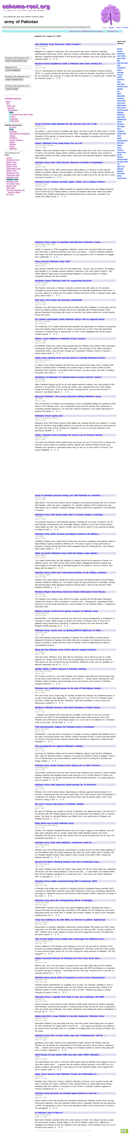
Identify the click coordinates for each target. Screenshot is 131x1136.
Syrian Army (11, 186)
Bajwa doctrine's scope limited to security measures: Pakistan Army (69, 1016)
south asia (11, 106)
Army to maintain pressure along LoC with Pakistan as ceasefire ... (69, 495)
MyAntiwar (120, 112)
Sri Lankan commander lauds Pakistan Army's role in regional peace (69, 319)
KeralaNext (120, 98)
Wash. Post (120, 166)
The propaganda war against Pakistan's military (59, 746)
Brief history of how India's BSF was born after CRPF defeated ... (68, 1055)
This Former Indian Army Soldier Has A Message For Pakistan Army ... (70, 939)
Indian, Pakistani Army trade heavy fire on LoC (58, 143)
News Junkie (121, 117)
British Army (11, 162)
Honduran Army (12, 173)
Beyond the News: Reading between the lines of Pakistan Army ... (68, 862)
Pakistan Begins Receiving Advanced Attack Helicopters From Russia (70, 592)
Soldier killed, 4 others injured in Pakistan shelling (60, 669)
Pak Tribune (121, 126)
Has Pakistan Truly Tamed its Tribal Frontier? (58, 44)
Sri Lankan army (13, 184)
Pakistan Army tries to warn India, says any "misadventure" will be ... (70, 1035)
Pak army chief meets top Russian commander (58, 300)
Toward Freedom (122, 159)
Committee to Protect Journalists (121, 70)
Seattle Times (121, 152)
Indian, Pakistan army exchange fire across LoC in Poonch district (68, 435)
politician (13, 149)
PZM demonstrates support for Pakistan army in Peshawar (64, 727)
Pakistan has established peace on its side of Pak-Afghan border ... (69, 688)
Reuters (119, 145)
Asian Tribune (121, 56)
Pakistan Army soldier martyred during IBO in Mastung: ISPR (66, 881)
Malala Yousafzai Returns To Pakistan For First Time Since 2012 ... (68, 958)
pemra (12, 147)
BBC (118, 61)
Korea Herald (121, 100)
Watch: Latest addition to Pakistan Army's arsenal (60, 339)
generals (14, 119)
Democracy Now (122, 86)
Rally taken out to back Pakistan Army (54, 823)
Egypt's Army (11, 166)
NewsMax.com (121, 119)
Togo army (10, 188)
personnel (15, 121)
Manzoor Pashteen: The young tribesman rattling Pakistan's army (68, 396)
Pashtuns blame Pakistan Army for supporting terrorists (63, 281)
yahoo (118, 27)
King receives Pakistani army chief (52, 261)
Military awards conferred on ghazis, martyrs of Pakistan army (66, 611)
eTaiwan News (121, 178)
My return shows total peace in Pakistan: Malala (59, 804)
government (13, 110)
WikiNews (120, 171)
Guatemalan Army (13, 169)
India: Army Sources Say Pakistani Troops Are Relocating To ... (67, 1074)
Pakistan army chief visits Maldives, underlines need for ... (64, 842)
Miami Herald (121, 108)
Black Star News (122, 63)
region (8, 102)
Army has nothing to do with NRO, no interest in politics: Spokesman (70, 920)
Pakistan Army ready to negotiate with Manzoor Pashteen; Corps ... (69, 242)
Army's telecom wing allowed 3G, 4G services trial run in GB (66, 124)
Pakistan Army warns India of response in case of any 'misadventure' (70, 977)
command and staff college (22, 114)
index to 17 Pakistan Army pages (86, 31)
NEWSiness (120, 115)
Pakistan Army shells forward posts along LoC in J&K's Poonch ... (68, 765)
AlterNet (119, 49)
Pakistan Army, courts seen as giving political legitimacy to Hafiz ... (69, 630)
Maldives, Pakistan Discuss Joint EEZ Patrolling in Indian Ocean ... (69, 707)
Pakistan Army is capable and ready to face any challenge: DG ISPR (69, 997)
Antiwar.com (121, 53)
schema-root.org (13, 98)
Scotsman (120, 150)
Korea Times (121, 103)
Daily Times (120, 84)
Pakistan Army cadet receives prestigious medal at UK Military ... (68, 534)
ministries (13, 138)
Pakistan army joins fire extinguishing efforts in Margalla (63, 900)
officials (13, 144)
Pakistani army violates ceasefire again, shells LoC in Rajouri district (70, 182)
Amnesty (119, 51)
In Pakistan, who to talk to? (49, 1113)
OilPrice (119, 122)
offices (12, 142)
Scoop (119, 147)
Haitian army (11, 171)
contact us (113, 31)
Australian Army (12, 160)
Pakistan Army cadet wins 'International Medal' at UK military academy (70, 572)
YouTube (125, 27)
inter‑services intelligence (20, 134)
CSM (118, 65)
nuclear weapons (16, 140)
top (123, 1131)
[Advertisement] (58, 100)
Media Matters (121, 105)
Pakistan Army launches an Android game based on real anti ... (67, 1093)
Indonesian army (13, 175)
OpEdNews (120, 124)
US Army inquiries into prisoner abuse (15, 191)
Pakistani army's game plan (49, 416)
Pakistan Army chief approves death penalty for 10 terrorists (65, 785)
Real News (120, 143)
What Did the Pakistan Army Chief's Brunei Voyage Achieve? (65, 650)
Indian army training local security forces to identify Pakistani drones (70, 358)
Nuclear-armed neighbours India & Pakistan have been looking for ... (69, 63)
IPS (118, 91)
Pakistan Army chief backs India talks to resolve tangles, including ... (70, 515)
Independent (121, 96)
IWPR (119, 93)
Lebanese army (12, 177)
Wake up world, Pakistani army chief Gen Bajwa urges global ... (67, 553)
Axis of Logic (121, 58)
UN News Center (122, 162)
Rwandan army (12, 182)
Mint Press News (122, 110)
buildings (13, 132)
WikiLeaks (120, 169)
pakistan (10, 108)
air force (13, 127)
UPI (118, 164)
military (12, 136)
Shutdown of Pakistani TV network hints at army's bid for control (68, 377)
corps (13, 117)
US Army (10, 195)
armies (9, 158)
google (111, 27)
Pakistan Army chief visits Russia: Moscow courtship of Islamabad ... (70, 162)
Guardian (120, 89)
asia (7, 104)
